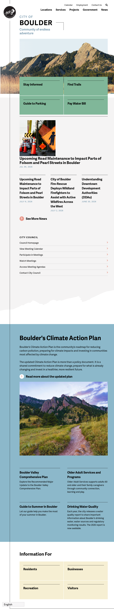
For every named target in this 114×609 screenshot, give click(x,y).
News (104, 9)
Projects (74, 9)
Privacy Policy (65, 604)
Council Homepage (29, 242)
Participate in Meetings (31, 254)
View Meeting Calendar (31, 248)
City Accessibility (48, 579)
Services (61, 9)
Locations (46, 9)
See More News (36, 219)
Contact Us (97, 5)
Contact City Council (30, 272)
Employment (82, 5)
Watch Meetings (28, 260)
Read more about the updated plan (49, 340)
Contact (66, 586)
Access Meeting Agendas (32, 266)
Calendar (68, 5)
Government (90, 9)
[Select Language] (13, 604)
